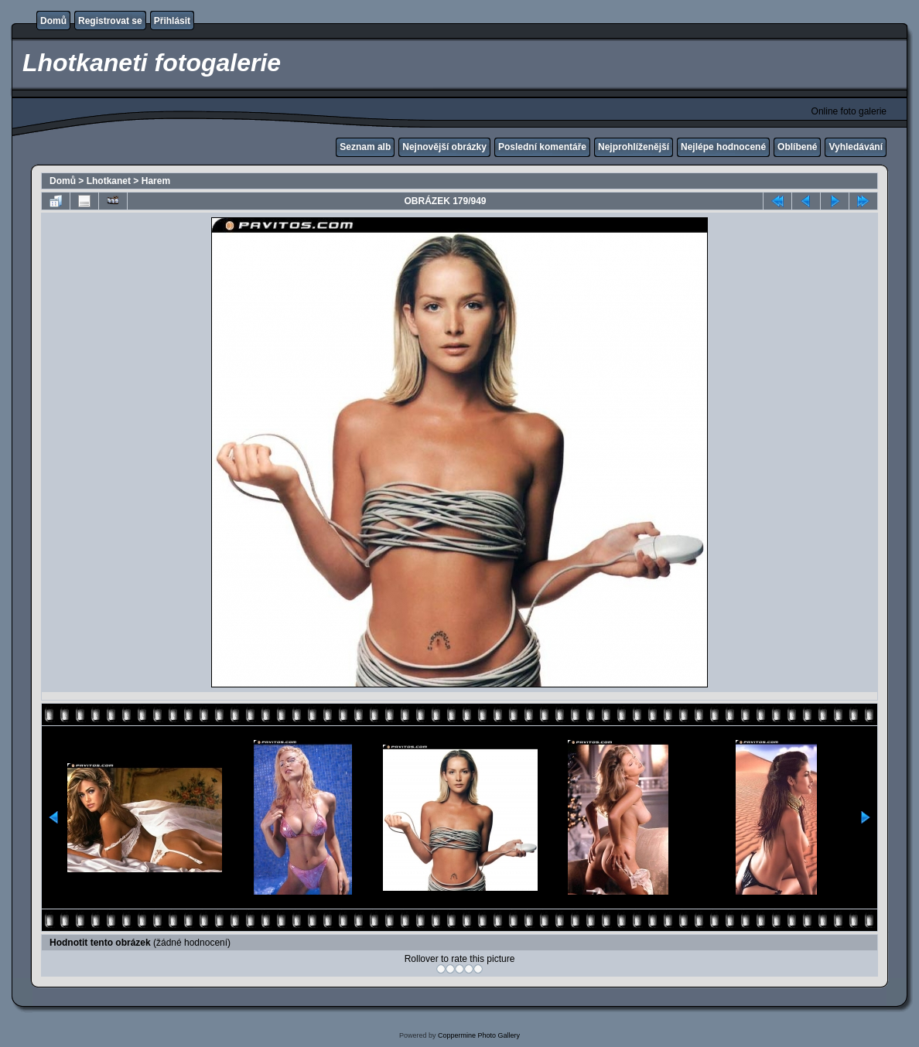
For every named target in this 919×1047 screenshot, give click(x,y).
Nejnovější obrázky (444, 147)
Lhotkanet (109, 181)
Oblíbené (797, 147)
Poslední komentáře (542, 147)
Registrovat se (110, 20)
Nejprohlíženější (633, 147)
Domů (53, 20)
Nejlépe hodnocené (723, 147)
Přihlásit (172, 20)
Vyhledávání (855, 147)
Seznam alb (365, 147)
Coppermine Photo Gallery (479, 1035)
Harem (156, 181)
